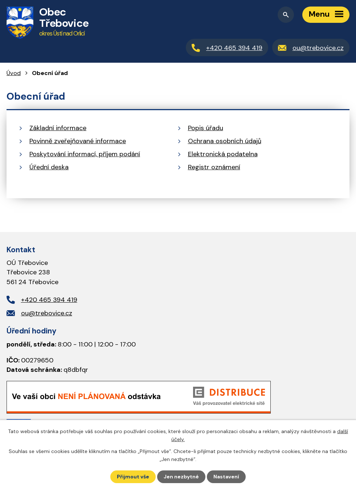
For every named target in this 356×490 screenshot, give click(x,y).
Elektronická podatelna (223, 154)
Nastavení (226, 476)
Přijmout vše (133, 476)
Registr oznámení (214, 167)
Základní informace (57, 128)
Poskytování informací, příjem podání (84, 154)
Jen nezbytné (181, 476)
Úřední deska (49, 167)
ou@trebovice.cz (46, 313)
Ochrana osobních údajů (224, 141)
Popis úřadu (205, 128)
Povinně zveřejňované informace (77, 141)
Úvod (14, 73)
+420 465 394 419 (49, 299)
